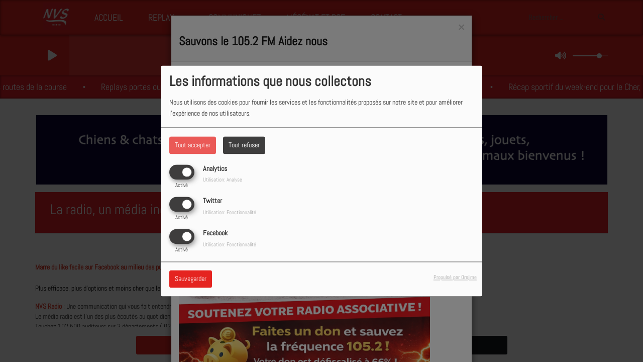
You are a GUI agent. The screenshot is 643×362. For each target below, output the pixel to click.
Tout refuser (244, 144)
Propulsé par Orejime (455, 277)
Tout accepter (192, 144)
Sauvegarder (190, 279)
